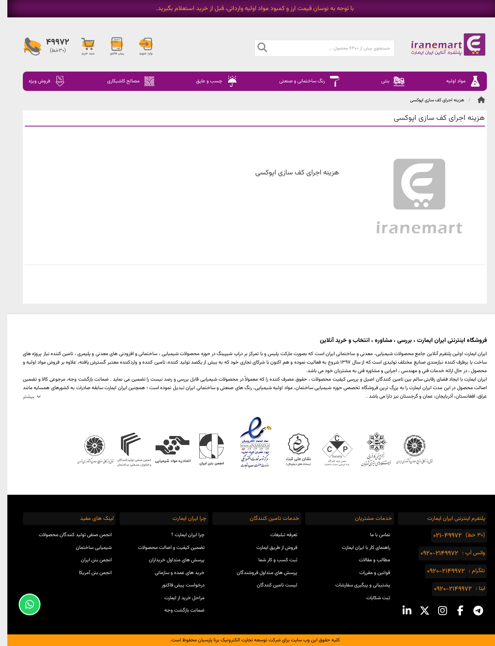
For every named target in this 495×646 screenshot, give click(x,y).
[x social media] (417, 611)
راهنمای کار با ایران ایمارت (359, 548)
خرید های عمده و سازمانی (172, 573)
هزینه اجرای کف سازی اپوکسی (430, 100)
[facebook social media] (453, 611)
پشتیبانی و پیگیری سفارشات (355, 585)
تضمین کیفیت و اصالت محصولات (164, 548)
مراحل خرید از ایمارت (177, 598)
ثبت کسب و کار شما (270, 560)
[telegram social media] (471, 611)
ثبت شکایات (371, 598)
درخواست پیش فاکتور (175, 585)
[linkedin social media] (399, 611)
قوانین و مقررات (367, 573)
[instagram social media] (435, 611)
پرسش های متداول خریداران (169, 560)
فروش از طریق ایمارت (269, 548)
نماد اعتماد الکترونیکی (247, 442)
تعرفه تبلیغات (276, 535)
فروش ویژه (39, 81)
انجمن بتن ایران (88, 560)
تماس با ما (373, 535)
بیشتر (21, 397)
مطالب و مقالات (367, 560)
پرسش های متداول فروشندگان (259, 573)
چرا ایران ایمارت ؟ (180, 535)
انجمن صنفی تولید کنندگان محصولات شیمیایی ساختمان (67, 541)
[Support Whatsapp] (22, 604)
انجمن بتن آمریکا (88, 573)
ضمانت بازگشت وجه (177, 610)
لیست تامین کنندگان (269, 585)
